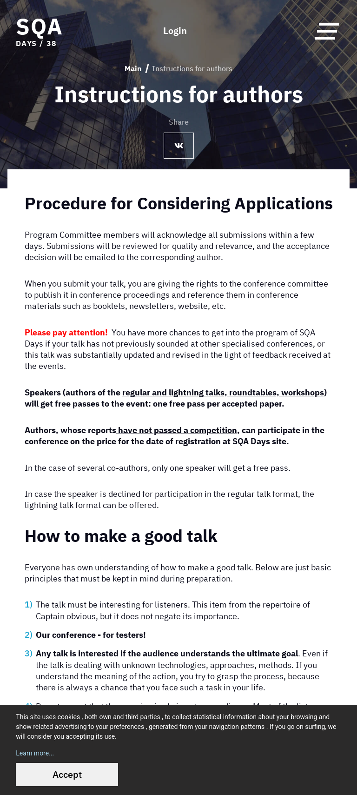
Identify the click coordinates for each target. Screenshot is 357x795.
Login (175, 30)
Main (133, 68)
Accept (67, 774)
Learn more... (35, 753)
